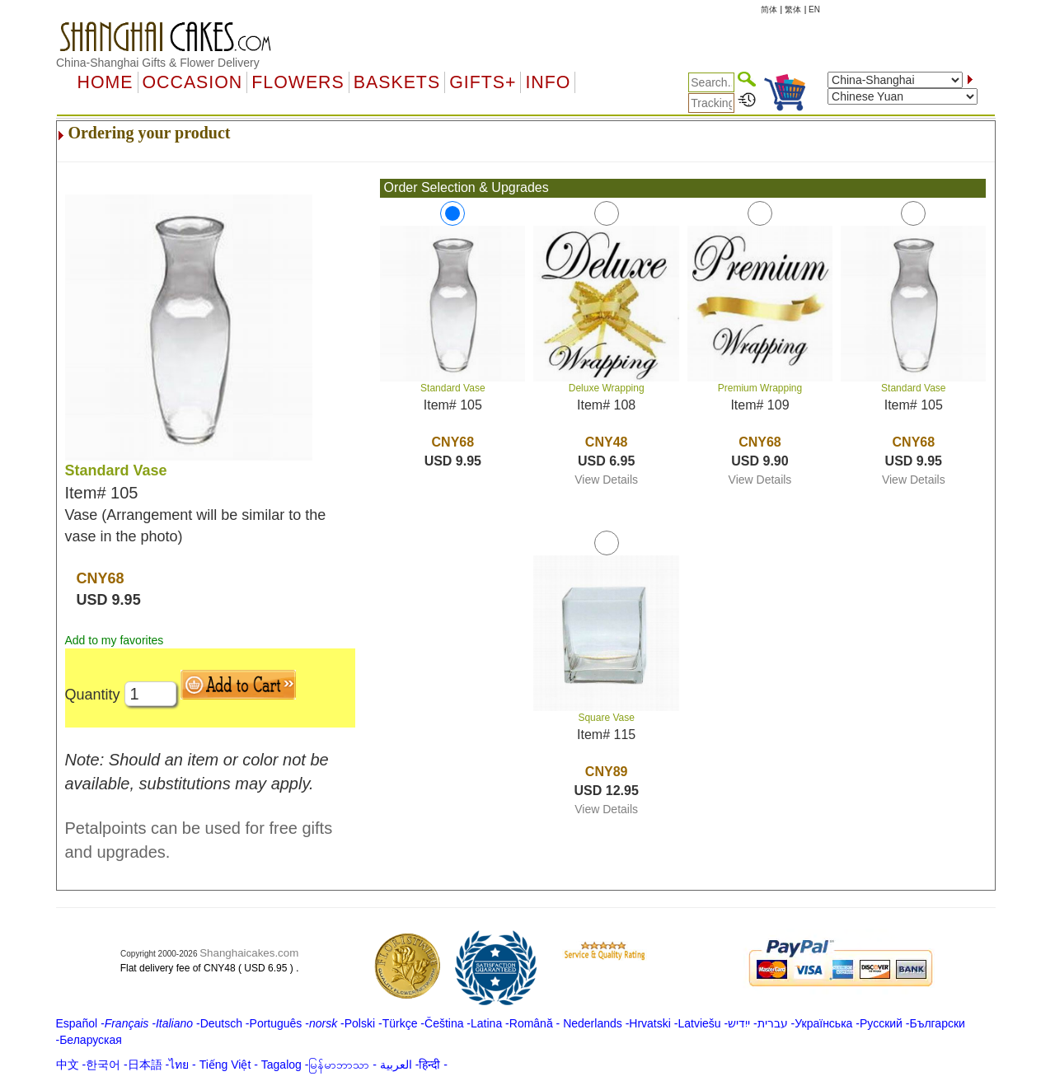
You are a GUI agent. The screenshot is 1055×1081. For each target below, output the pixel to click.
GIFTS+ (482, 82)
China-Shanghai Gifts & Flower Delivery (158, 62)
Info (547, 82)
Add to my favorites (114, 640)
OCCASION (193, 82)
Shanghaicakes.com (248, 953)
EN (814, 9)
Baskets (397, 82)
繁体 (793, 9)
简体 (769, 9)
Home (105, 82)
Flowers (297, 82)
